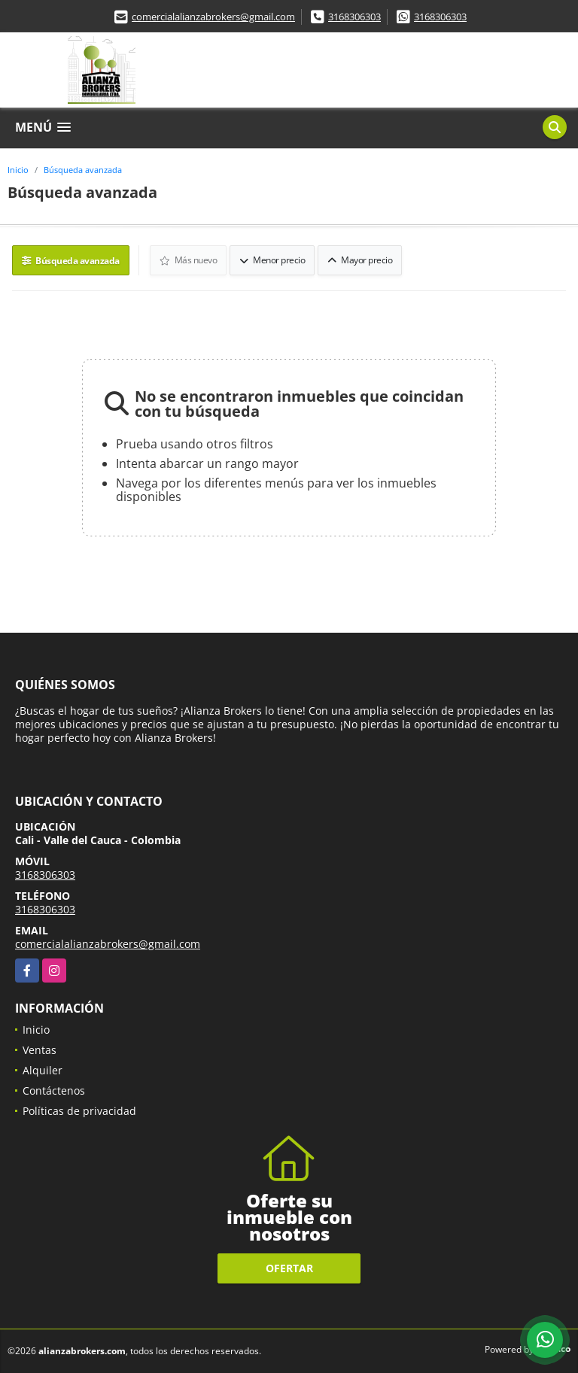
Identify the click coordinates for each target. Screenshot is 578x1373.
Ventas (39, 1050)
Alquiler (42, 1070)
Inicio (18, 169)
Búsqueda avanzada (83, 169)
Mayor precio (359, 260)
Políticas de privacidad (79, 1111)
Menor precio (272, 260)
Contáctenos (54, 1090)
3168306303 (354, 16)
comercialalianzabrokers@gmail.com (213, 16)
